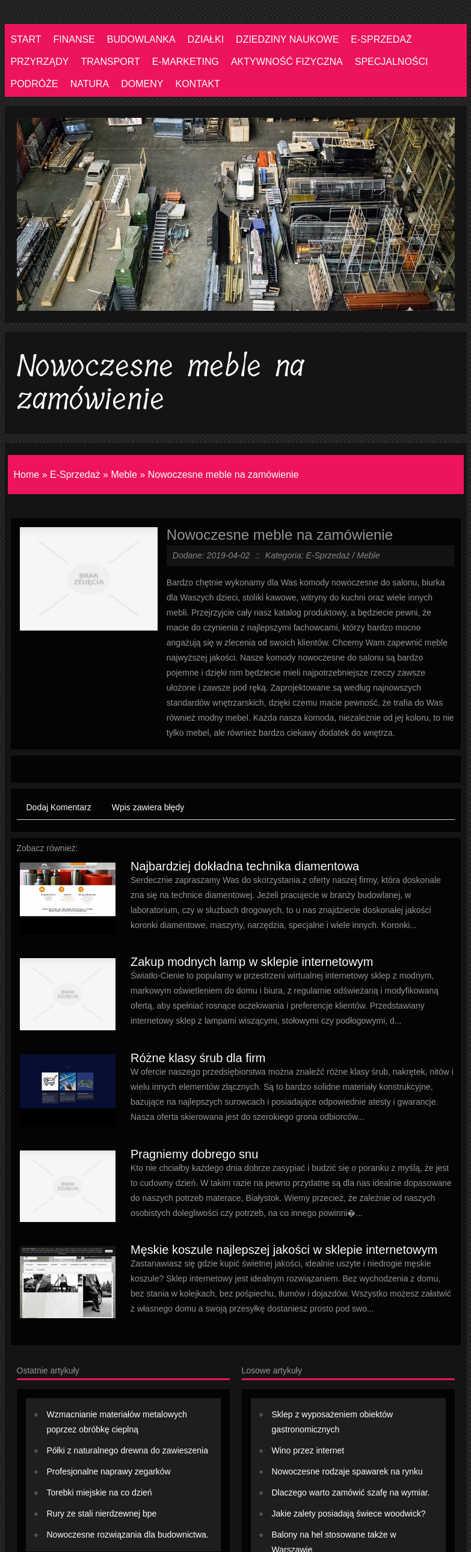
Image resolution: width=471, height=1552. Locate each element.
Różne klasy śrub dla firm (198, 1058)
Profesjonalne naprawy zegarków (109, 1471)
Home (27, 474)
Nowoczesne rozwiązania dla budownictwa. (128, 1534)
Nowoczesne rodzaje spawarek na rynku (347, 1471)
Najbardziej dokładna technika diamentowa (245, 866)
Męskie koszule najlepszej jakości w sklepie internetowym (284, 1249)
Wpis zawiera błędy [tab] (148, 807)
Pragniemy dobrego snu (194, 1154)
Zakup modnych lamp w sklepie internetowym (252, 961)
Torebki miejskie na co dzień (99, 1492)
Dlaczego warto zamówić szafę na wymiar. (351, 1492)
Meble (124, 474)
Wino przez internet (308, 1450)
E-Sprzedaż (75, 474)
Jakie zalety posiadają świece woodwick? (349, 1513)
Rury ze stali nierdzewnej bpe (102, 1513)
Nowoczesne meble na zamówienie (223, 474)
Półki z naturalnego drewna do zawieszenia (128, 1450)
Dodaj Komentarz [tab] (58, 807)
